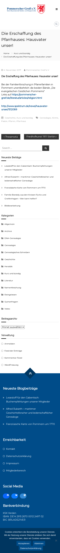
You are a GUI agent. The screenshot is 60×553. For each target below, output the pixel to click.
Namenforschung (12, 287)
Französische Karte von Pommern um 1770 (25, 187)
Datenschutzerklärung (18, 456)
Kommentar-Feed (13, 358)
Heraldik (8, 266)
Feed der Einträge (13, 351)
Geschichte (10, 118)
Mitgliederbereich (16, 470)
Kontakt (10, 448)
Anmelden (9, 343)
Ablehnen (39, 543)
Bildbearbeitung (12, 205)
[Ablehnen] (56, 540)
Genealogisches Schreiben (17, 252)
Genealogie (45, 118)
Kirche (55, 118)
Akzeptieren (23, 543)
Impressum (12, 463)
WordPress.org (11, 365)
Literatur (8, 280)
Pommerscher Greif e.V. (37, 70)
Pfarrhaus (21, 121)
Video (7, 309)
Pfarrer (11, 121)
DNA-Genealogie (12, 238)
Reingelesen (10, 294)
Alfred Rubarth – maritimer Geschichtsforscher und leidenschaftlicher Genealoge (29, 412)
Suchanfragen (11, 301)
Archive (8, 231)
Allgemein (9, 224)
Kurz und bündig (22, 53)
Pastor (4, 121)
